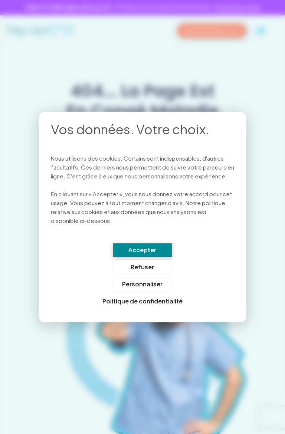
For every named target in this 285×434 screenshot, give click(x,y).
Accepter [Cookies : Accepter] (142, 250)
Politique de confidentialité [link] (142, 301)
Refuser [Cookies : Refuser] (142, 267)
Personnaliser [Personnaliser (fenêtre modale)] (142, 284)
